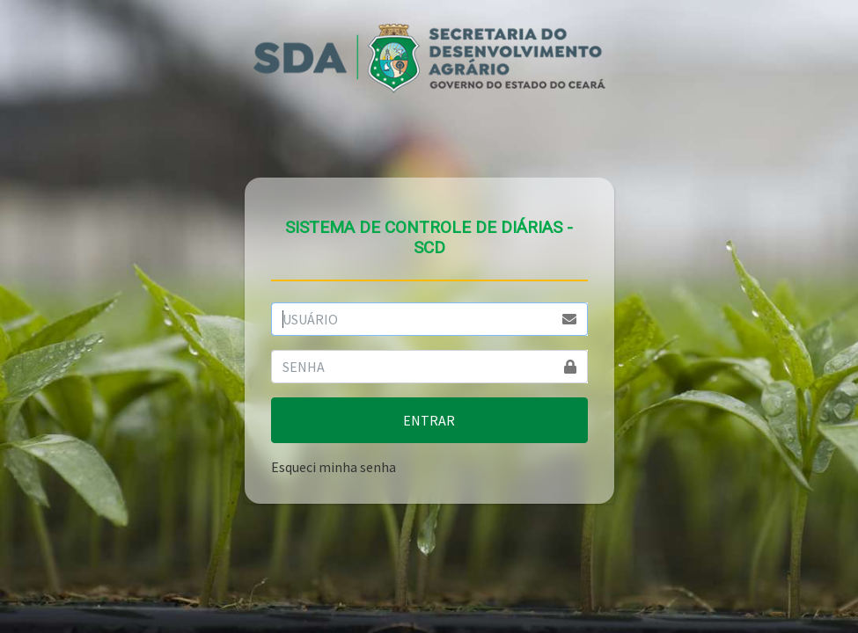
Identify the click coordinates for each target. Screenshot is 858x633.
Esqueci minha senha (333, 467)
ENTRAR (429, 420)
